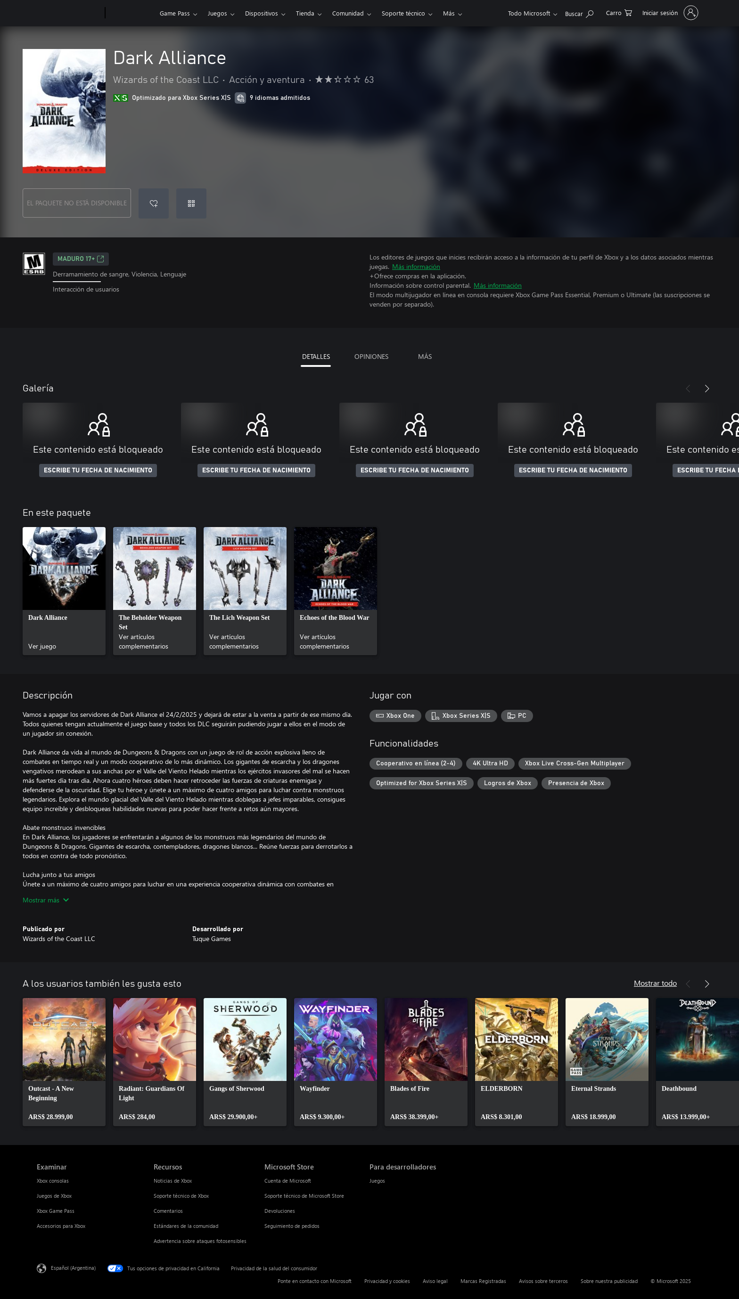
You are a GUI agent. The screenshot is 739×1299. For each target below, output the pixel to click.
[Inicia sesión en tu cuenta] (669, 12)
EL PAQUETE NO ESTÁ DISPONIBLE (77, 202)
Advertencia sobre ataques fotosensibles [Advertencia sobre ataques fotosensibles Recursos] (200, 1241)
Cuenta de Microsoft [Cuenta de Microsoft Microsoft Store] (287, 1180)
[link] (64, 591)
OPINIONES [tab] (371, 356)
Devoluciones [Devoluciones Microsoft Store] (279, 1211)
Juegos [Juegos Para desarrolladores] (377, 1180)
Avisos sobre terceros (543, 1281)
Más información (416, 266)
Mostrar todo (655, 983)
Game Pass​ (175, 13)
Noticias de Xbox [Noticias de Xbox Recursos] (173, 1180)
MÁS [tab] (425, 356)
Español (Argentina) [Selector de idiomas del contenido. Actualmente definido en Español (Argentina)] (73, 1268)
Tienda (305, 13)
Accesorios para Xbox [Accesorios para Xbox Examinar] (61, 1226)
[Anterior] (688, 388)
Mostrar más (46, 899)
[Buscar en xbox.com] (579, 12)
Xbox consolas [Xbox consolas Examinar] (53, 1180)
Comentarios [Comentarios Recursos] (168, 1211)
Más (449, 13)
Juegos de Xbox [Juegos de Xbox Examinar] (54, 1196)
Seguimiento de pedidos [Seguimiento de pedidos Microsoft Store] (292, 1226)
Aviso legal (435, 1281)
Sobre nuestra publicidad (609, 1281)
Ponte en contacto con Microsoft (315, 1281)
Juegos (217, 13)
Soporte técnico (403, 13)
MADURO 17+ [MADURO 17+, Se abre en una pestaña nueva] (80, 259)
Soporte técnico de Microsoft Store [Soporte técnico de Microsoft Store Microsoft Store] (304, 1196)
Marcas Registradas (483, 1281)
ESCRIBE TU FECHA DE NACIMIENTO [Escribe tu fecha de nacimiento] (98, 470)
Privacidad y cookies (387, 1281)
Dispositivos (261, 13)
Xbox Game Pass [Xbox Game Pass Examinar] (55, 1211)
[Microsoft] (69, 13)
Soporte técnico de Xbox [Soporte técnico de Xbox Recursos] (181, 1196)
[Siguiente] (707, 388)
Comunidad (348, 13)
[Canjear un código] (191, 203)
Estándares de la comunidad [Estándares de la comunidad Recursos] (186, 1226)
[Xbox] (131, 13)
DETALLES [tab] (316, 356)
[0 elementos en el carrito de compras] (619, 12)
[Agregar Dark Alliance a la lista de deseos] (154, 203)
